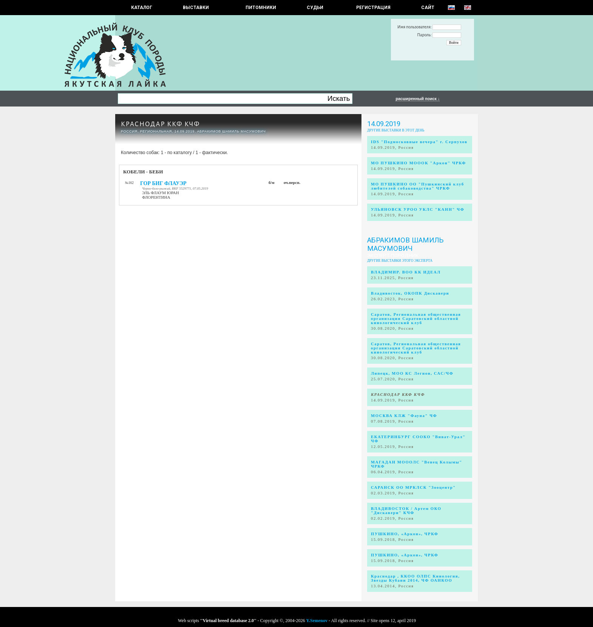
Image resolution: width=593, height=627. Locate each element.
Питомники (261, 7)
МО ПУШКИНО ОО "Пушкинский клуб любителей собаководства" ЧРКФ (417, 186)
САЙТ (427, 7)
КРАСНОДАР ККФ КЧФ (160, 124)
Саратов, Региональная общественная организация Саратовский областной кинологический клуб (416, 318)
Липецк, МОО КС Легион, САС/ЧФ (412, 373)
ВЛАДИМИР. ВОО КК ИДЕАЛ (406, 272)
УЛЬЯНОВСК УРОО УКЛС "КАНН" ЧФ (418, 209)
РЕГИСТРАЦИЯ (373, 7)
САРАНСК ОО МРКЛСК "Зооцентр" (413, 487)
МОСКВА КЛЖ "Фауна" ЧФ (404, 416)
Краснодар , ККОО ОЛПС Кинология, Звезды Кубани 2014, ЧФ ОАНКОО (415, 578)
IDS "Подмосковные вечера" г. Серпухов (419, 142)
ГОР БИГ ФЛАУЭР (163, 183)
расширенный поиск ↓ (417, 98)
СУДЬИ (315, 7)
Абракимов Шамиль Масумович (405, 244)
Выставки (196, 7)
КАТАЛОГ (141, 7)
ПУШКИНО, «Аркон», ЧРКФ (404, 534)
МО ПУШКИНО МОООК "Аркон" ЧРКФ (418, 163)
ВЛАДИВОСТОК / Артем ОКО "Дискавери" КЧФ (406, 511)
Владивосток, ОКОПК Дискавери (410, 293)
